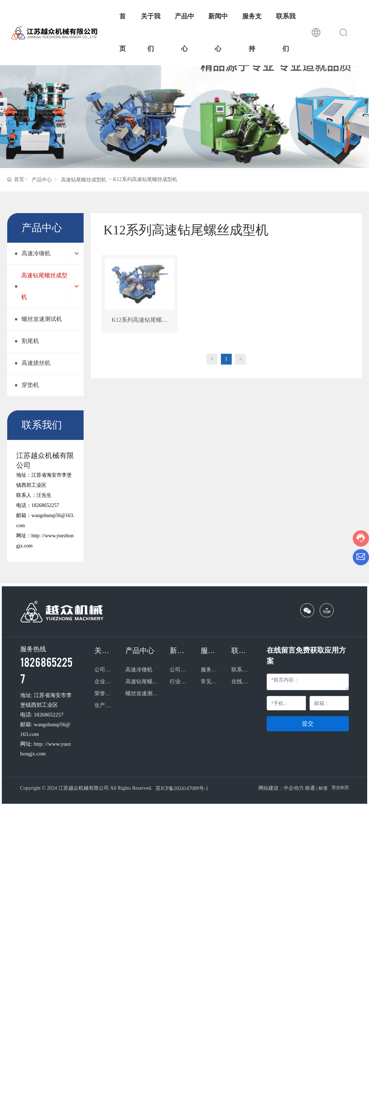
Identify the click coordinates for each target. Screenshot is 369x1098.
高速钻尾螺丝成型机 (83, 179)
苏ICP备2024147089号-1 (182, 788)
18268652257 (45, 505)
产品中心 (42, 179)
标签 (323, 788)
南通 (310, 788)
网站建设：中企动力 (281, 788)
